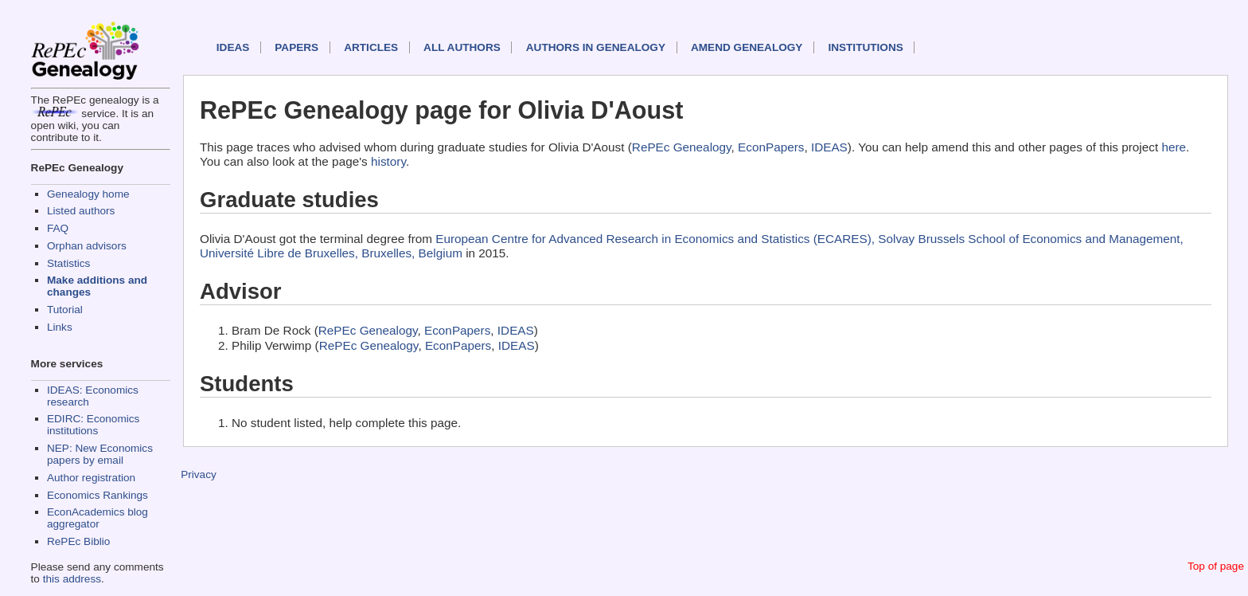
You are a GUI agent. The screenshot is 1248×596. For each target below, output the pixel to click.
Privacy (198, 474)
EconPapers (771, 147)
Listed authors (81, 211)
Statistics (68, 263)
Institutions (865, 47)
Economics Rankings (97, 495)
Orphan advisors (87, 246)
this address (72, 579)
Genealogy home (88, 194)
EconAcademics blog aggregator (97, 518)
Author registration (91, 478)
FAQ (57, 228)
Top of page (1216, 566)
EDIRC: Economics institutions (93, 425)
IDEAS (233, 47)
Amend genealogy (746, 47)
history (388, 161)
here (1173, 147)
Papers (296, 47)
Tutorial (65, 310)
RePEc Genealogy (681, 147)
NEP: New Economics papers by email (100, 454)
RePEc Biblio (78, 541)
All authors (462, 47)
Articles (371, 47)
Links (59, 327)
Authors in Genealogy (595, 47)
